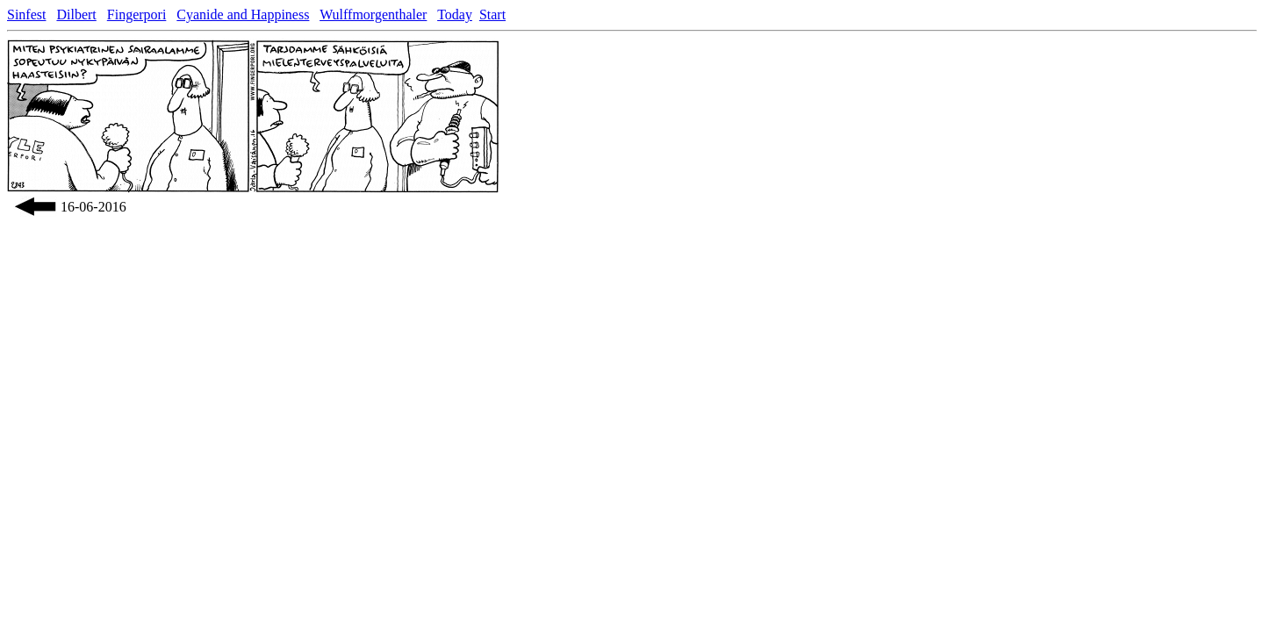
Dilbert (76, 14)
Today (454, 14)
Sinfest (26, 14)
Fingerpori (137, 14)
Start (492, 14)
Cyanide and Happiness (242, 14)
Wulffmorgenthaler (373, 14)
